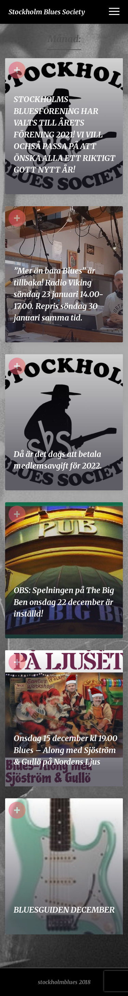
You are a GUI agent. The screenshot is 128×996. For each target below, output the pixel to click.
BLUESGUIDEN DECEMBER (64, 910)
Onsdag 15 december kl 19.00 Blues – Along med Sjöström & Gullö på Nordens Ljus (65, 750)
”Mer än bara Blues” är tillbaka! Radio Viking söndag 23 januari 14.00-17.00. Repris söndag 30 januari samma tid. (58, 294)
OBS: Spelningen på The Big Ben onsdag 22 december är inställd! (64, 602)
